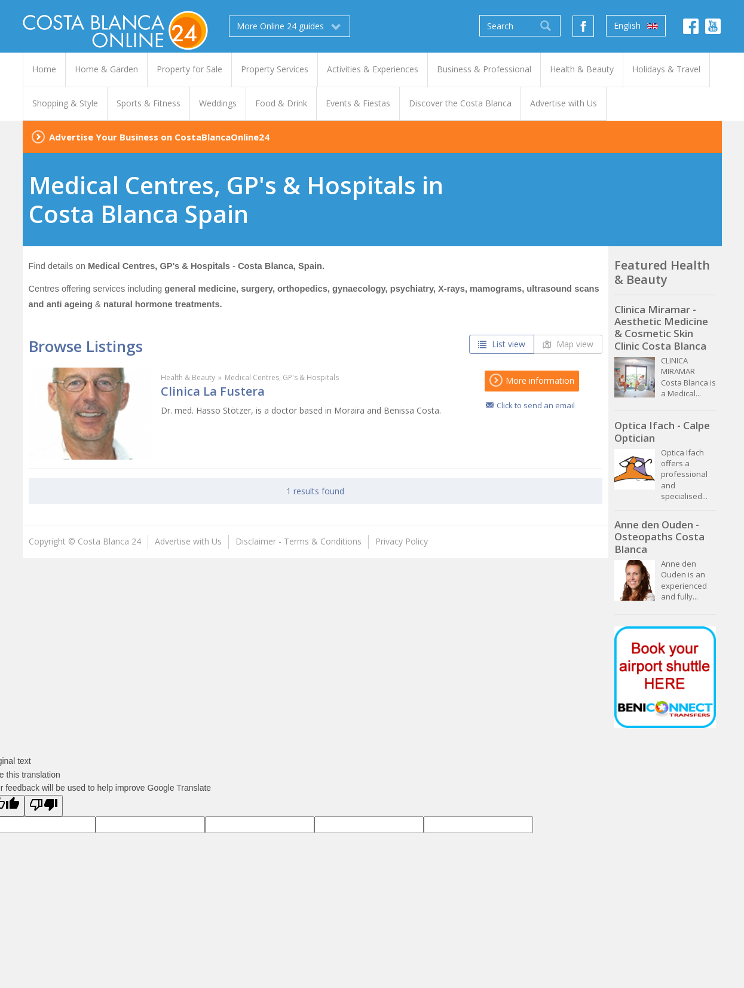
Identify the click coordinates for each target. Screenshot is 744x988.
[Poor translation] (44, 805)
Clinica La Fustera (213, 391)
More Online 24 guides (289, 26)
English (636, 26)
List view (501, 344)
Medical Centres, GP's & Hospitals (282, 377)
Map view (568, 344)
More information (531, 380)
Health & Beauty (188, 377)
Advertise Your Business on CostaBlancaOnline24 (159, 137)
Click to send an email (536, 405)
